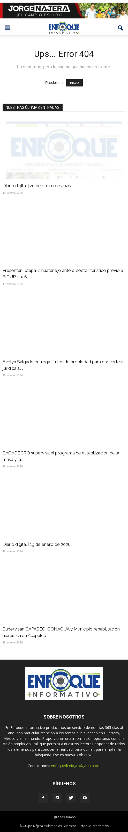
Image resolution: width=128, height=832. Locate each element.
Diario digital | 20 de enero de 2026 (37, 185)
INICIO (74, 82)
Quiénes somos (64, 817)
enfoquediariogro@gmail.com (76, 765)
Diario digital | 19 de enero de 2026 (37, 544)
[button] (121, 28)
